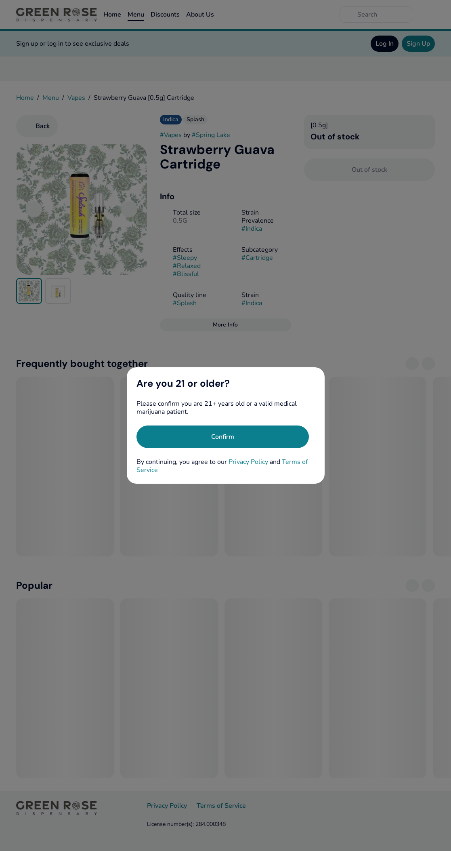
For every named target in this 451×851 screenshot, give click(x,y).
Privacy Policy (248, 461)
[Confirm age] (222, 437)
